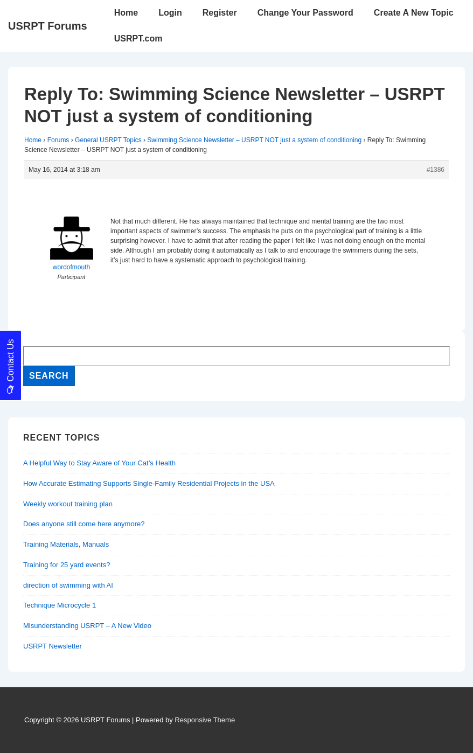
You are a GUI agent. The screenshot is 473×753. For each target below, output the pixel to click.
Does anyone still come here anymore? (83, 524)
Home (126, 12)
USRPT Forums (47, 26)
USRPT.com (138, 38)
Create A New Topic (414, 12)
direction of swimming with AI (68, 585)
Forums (58, 140)
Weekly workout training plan (68, 504)
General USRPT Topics (108, 140)
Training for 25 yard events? (66, 565)
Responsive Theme (205, 720)
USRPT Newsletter (52, 646)
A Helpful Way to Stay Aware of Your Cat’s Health (99, 463)
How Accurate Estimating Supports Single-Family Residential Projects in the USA (149, 483)
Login (170, 12)
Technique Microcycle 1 (59, 605)
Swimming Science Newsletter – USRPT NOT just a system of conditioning (254, 140)
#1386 (435, 169)
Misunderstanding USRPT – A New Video (87, 626)
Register (220, 12)
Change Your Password (305, 12)
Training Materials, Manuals (66, 544)
